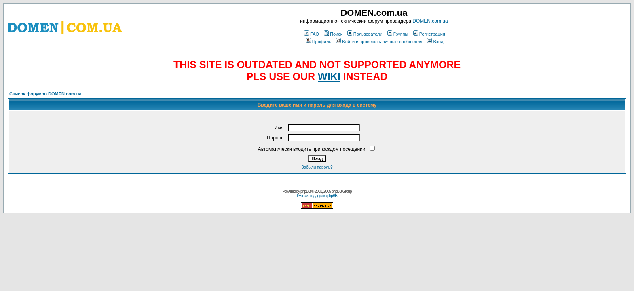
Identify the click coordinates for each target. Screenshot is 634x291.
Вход (435, 41)
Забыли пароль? (316, 167)
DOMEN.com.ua (430, 21)
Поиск (333, 34)
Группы (397, 34)
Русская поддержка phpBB (317, 196)
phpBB (305, 191)
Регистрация (429, 34)
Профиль (319, 41)
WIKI (329, 76)
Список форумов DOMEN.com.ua (45, 93)
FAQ (311, 34)
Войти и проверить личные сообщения (379, 41)
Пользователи (365, 34)
